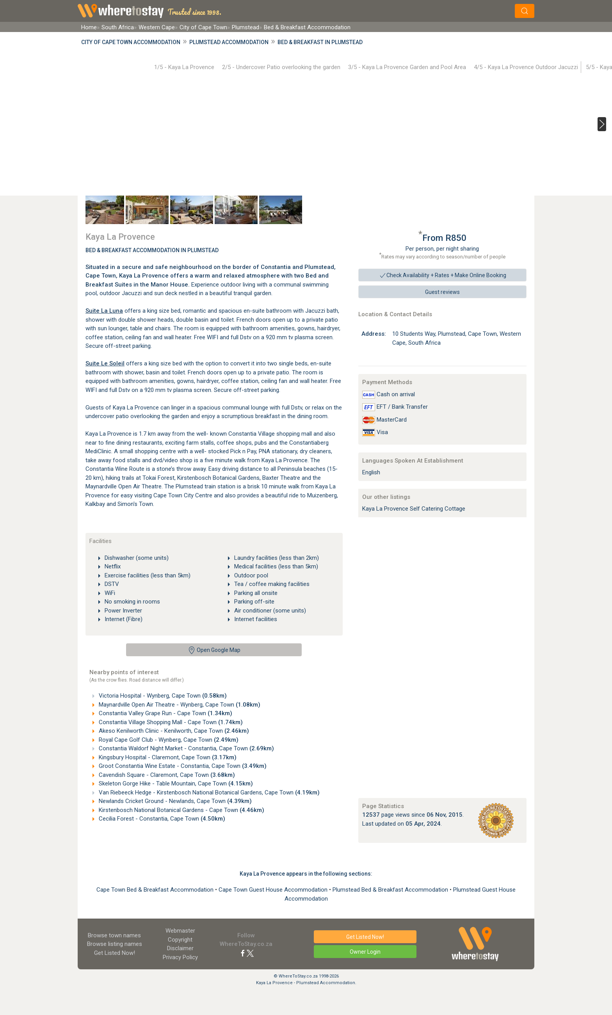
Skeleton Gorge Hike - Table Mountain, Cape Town (175, 783)
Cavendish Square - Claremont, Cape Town (166, 774)
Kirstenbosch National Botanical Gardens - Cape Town (180, 810)
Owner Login (365, 952)
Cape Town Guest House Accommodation (274, 889)
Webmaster (180, 930)
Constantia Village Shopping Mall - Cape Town (170, 722)
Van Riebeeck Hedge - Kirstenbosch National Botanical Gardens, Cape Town (208, 792)
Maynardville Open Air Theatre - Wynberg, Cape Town (178, 704)
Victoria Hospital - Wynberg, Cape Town (162, 695)
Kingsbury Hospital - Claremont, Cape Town (167, 757)
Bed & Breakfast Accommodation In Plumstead (152, 250)
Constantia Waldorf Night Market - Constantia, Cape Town (185, 748)
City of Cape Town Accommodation (130, 42)
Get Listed (114, 952)
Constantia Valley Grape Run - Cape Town (164, 713)
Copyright (180, 939)
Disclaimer (180, 948)
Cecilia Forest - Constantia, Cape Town (161, 818)
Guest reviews (442, 292)
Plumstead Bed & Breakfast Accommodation (391, 889)
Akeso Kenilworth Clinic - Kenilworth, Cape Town (173, 730)
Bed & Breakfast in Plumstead (320, 42)
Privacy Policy (180, 957)
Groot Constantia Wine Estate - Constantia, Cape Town (182, 765)
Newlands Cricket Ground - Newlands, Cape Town (174, 801)
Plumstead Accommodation (229, 42)
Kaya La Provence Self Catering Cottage (413, 508)
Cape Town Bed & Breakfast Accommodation (155, 889)
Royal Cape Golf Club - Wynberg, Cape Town (167, 739)
